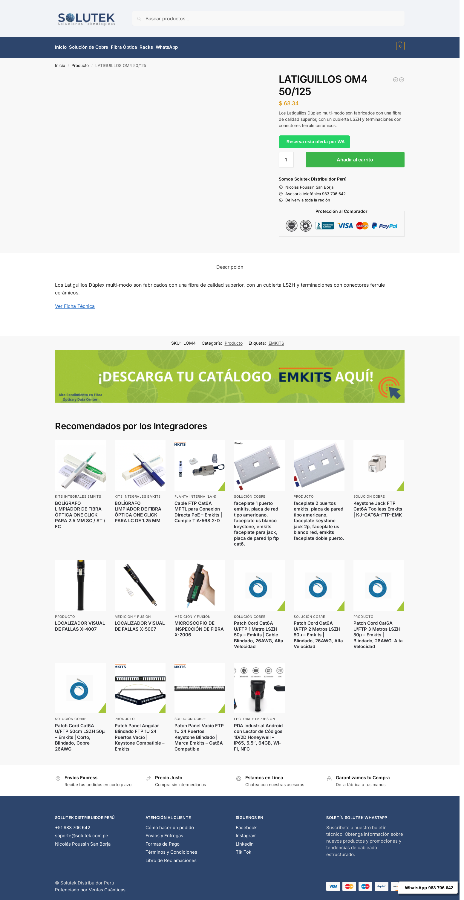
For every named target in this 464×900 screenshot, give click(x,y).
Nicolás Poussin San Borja (83, 841)
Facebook (246, 825)
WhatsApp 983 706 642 (429, 887)
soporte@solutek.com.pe (81, 833)
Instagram (246, 833)
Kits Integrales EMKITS (78, 494)
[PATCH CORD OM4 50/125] (402, 77)
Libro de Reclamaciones (171, 858)
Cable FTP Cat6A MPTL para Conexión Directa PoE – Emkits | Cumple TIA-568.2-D (198, 509)
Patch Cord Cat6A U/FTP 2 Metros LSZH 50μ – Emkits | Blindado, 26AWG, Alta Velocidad (318, 632)
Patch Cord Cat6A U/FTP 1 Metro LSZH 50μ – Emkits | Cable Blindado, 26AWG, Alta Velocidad (258, 632)
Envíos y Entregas (164, 833)
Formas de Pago (163, 841)
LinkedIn (245, 841)
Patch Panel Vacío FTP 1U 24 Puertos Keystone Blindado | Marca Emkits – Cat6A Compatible (199, 734)
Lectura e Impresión (254, 716)
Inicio (60, 62)
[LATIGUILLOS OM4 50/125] (396, 77)
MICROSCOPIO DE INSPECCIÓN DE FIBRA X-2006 (199, 626)
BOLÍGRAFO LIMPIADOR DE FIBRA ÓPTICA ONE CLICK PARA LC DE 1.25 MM (138, 509)
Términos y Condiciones (171, 849)
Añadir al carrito (355, 157)
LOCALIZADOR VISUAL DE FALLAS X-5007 (140, 623)
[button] (400, 46)
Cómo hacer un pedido (170, 825)
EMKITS (276, 340)
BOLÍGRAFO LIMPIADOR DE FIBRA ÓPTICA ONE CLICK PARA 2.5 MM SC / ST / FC (80, 512)
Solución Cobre (250, 494)
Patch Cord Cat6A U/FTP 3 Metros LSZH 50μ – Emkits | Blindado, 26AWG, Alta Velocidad (378, 632)
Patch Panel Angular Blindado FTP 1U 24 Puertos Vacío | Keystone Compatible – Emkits (140, 734)
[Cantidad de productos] (286, 157)
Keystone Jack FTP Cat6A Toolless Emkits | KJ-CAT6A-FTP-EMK (377, 506)
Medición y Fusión (133, 614)
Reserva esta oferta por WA (316, 138)
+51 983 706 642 (72, 825)
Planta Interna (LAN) (195, 494)
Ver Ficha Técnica (75, 303)
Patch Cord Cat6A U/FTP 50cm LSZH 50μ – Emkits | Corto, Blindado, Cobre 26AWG (80, 734)
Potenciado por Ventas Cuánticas (90, 887)
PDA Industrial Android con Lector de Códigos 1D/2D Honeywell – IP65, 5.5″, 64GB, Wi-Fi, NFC (258, 734)
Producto (80, 62)
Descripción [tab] (229, 264)
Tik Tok (243, 849)
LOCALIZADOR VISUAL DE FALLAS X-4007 (80, 623)
